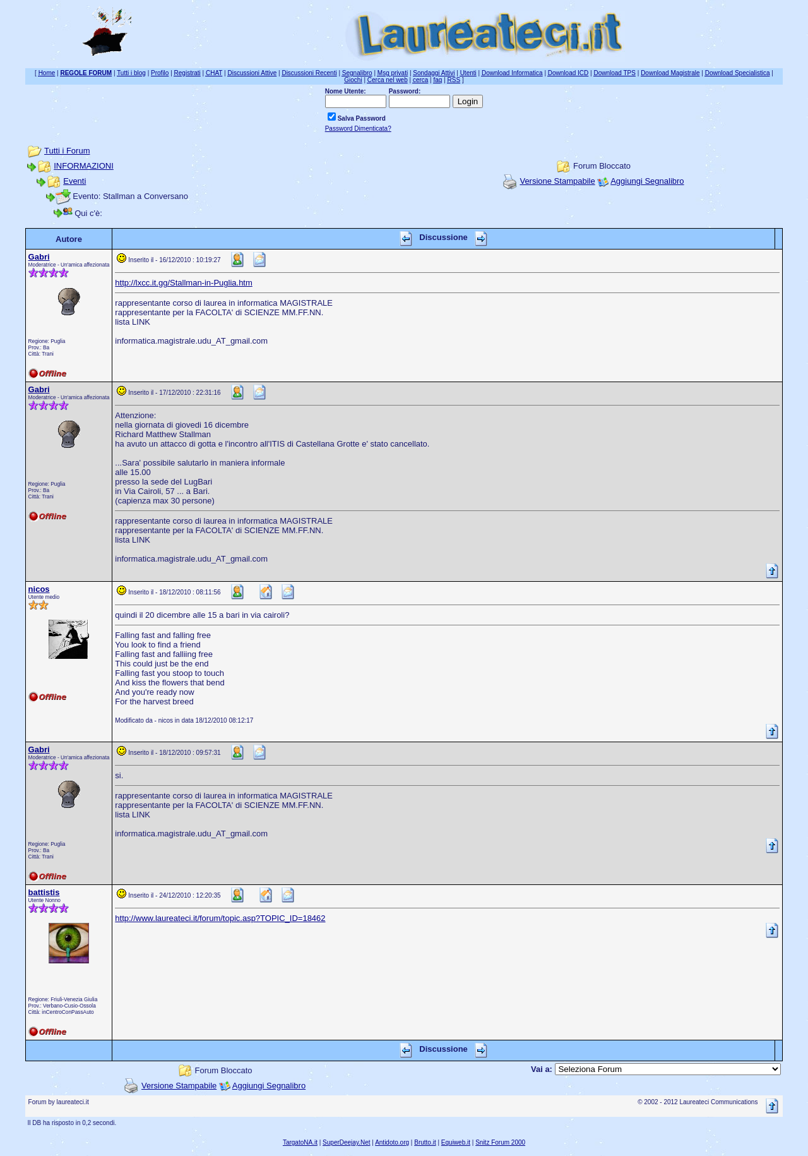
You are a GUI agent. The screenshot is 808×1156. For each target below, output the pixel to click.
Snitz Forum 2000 (500, 1142)
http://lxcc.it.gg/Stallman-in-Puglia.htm (183, 282)
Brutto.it (425, 1142)
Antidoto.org (392, 1142)
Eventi (74, 181)
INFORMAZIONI (84, 166)
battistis (44, 892)
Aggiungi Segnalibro (647, 181)
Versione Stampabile (557, 181)
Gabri (39, 257)
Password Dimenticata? (358, 128)
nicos (39, 589)
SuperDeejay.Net (346, 1142)
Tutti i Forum (67, 150)
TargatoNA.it (300, 1142)
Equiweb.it (455, 1142)
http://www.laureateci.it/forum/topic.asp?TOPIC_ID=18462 (220, 918)
